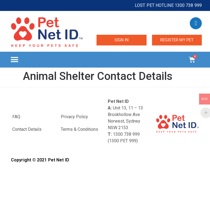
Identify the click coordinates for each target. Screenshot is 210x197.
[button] (14, 60)
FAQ (16, 116)
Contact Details (27, 129)
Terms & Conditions (79, 129)
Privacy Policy (74, 116)
